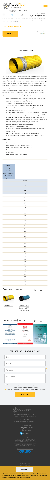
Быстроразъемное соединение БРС (25, 439)
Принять (24, 469)
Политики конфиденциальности (28, 387)
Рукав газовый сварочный (25, 443)
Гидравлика (24, 18)
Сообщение (25, 378)
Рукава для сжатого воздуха (36, 20)
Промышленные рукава (38, 18)
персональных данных (38, 385)
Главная (5, 18)
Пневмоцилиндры (30, 445)
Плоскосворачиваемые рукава (15, 20)
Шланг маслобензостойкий (26, 443)
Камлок (29, 444)
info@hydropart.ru (25, 430)
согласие (27, 473)
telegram (26, 433)
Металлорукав (26, 441)
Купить (10, 34)
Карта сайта (25, 437)
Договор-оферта (25, 463)
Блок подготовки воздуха (24, 445)
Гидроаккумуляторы (20, 440)
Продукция (14, 18)
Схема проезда (25, 425)
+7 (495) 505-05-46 (39, 16)
